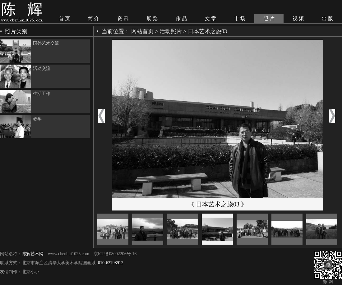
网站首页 (142, 31)
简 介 (93, 18)
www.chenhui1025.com (68, 253)
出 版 (327, 18)
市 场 (239, 18)
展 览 (152, 18)
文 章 (210, 18)
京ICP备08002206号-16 (115, 253)
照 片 (269, 18)
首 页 (64, 18)
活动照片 (170, 31)
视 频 (298, 18)
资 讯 (122, 18)
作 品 (181, 18)
